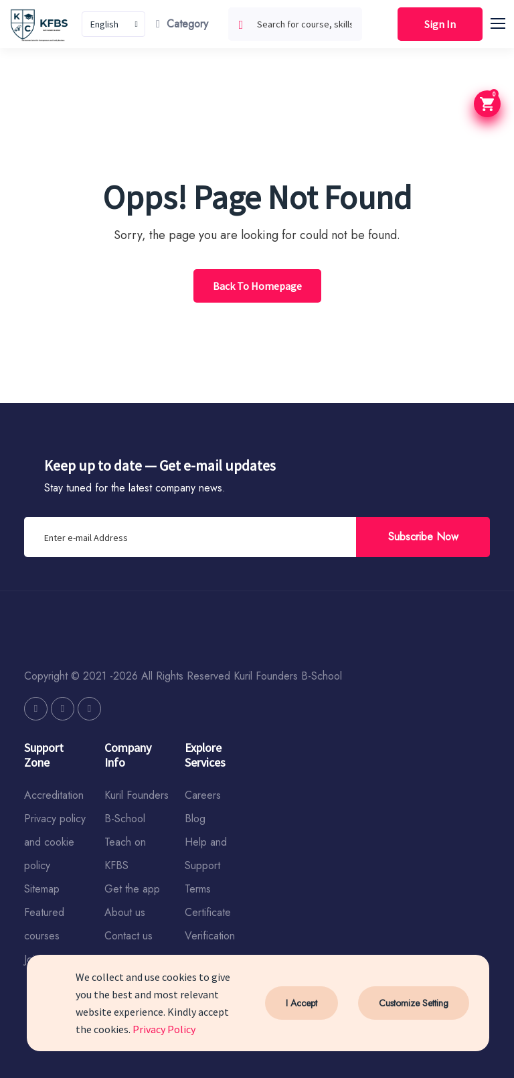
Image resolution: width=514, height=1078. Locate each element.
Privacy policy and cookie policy (55, 842)
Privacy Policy (164, 1029)
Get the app (132, 889)
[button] (504, 21)
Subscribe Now (423, 536)
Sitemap (42, 889)
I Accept (301, 1003)
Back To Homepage (257, 286)
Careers (203, 795)
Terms (198, 889)
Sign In (440, 24)
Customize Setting (413, 1003)
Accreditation (54, 795)
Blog (195, 818)
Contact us (128, 935)
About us (124, 912)
